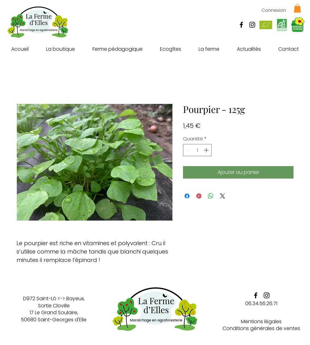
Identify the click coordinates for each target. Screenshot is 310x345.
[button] (297, 8)
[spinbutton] (197, 150)
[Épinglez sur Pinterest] (199, 196)
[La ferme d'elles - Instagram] (252, 25)
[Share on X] (222, 196)
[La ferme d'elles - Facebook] (241, 25)
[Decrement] (188, 150)
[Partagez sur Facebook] (187, 196)
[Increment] (207, 150)
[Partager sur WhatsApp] (210, 196)
